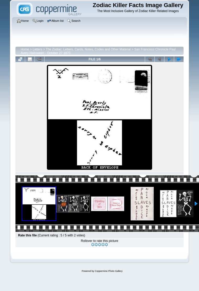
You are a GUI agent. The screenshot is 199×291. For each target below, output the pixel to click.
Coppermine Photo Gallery (109, 271)
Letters (37, 49)
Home (25, 49)
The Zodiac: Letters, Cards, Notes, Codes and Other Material (88, 49)
